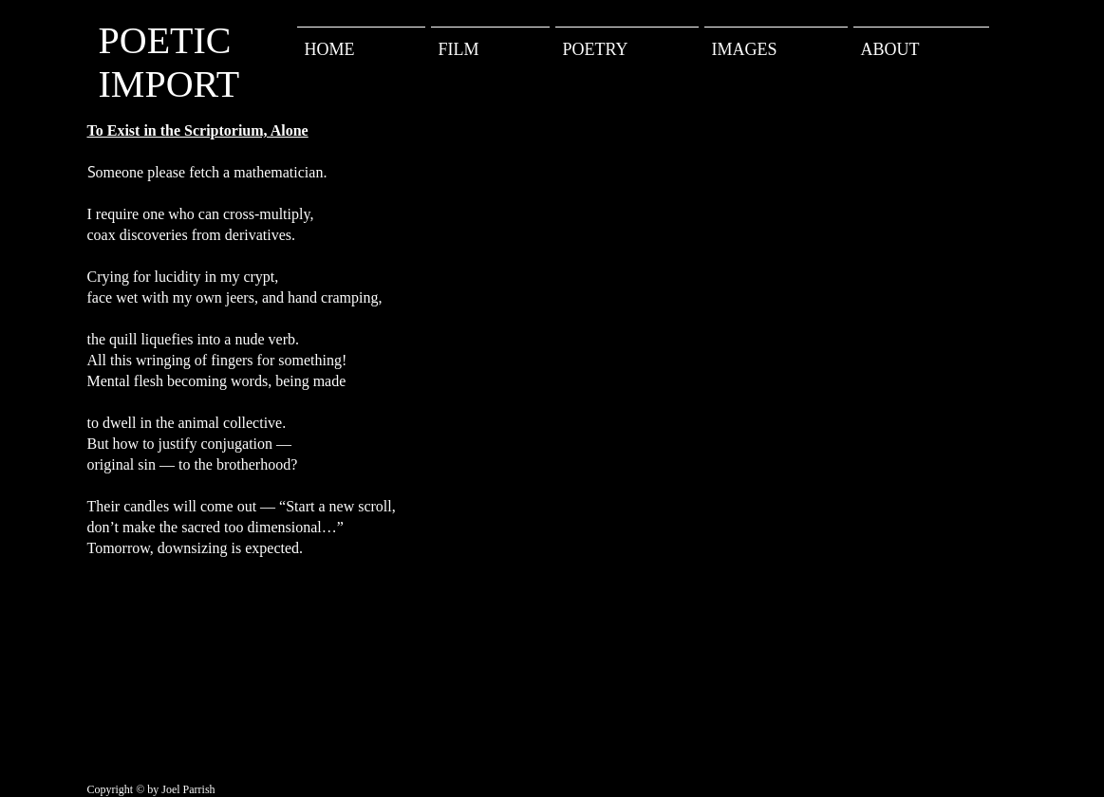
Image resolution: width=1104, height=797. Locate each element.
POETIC (165, 40)
